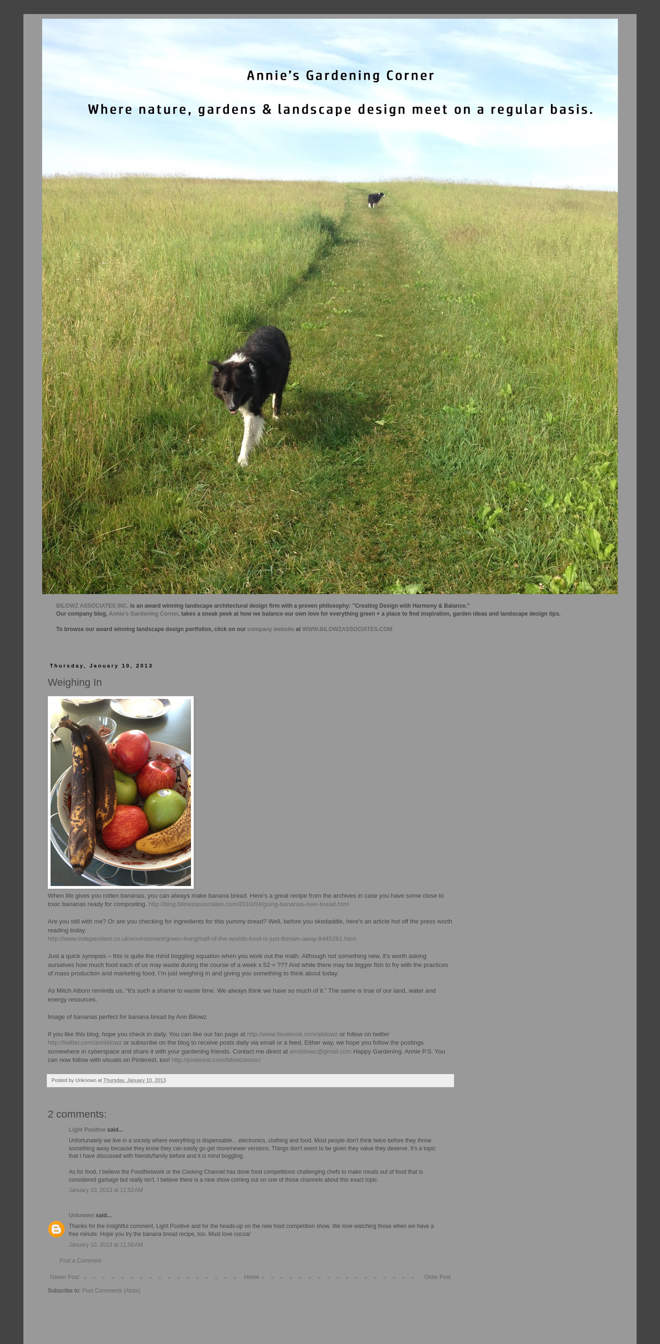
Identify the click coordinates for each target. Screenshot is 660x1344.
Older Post (437, 1277)
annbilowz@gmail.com (321, 1051)
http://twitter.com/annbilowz (85, 1042)
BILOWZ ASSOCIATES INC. (92, 606)
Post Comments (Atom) (111, 1290)
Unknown (81, 1215)
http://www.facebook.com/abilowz (292, 1034)
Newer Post (64, 1277)
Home (251, 1277)
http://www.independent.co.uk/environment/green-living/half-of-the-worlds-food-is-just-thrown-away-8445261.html (202, 938)
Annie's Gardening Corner (143, 613)
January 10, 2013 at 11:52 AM (106, 1190)
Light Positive (87, 1129)
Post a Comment (80, 1260)
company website (271, 629)
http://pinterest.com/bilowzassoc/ (216, 1059)
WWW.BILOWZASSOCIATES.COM (347, 629)
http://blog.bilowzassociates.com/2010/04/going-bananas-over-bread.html (249, 904)
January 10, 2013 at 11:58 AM (106, 1245)
